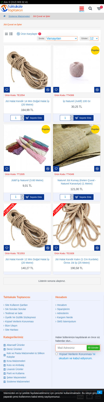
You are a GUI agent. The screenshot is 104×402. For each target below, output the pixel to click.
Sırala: (42, 38)
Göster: (84, 38)
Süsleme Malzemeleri (19, 16)
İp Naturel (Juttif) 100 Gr (77, 101)
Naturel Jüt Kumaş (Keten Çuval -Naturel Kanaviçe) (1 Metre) (76, 182)
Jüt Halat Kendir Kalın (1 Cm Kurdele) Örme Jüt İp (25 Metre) (76, 261)
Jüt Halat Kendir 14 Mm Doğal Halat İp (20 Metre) (27, 103)
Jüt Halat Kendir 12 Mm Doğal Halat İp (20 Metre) (27, 261)
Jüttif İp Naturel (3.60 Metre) (27, 180)
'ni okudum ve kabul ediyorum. (75, 356)
